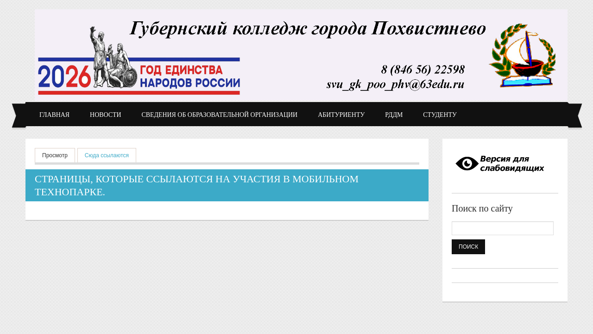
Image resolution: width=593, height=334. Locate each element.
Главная (54, 114)
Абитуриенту (341, 114)
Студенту (440, 114)
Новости (105, 114)
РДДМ (394, 114)
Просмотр (55, 155)
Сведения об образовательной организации (220, 114)
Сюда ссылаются (110, 155)
